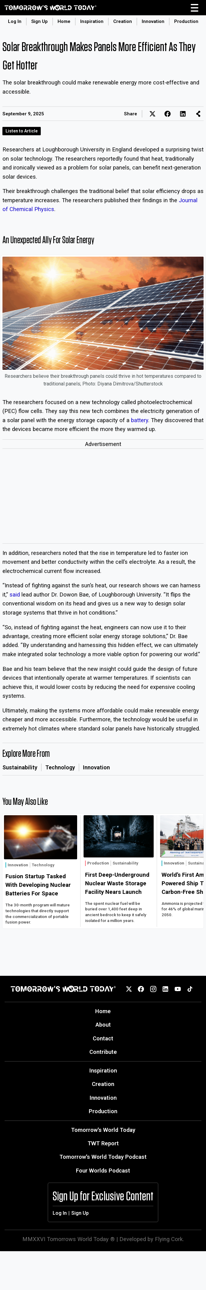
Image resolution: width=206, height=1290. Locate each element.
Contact (103, 1038)
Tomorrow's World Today (103, 1130)
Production (186, 21)
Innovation (153, 21)
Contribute (103, 1052)
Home (64, 21)
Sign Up (39, 21)
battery (139, 420)
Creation (122, 21)
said (14, 594)
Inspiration (91, 21)
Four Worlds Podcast (103, 1170)
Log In (14, 21)
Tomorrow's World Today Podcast (103, 1157)
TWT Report (103, 1143)
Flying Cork (169, 1239)
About (103, 1024)
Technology (60, 767)
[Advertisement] (103, 497)
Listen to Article (22, 130)
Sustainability (19, 767)
